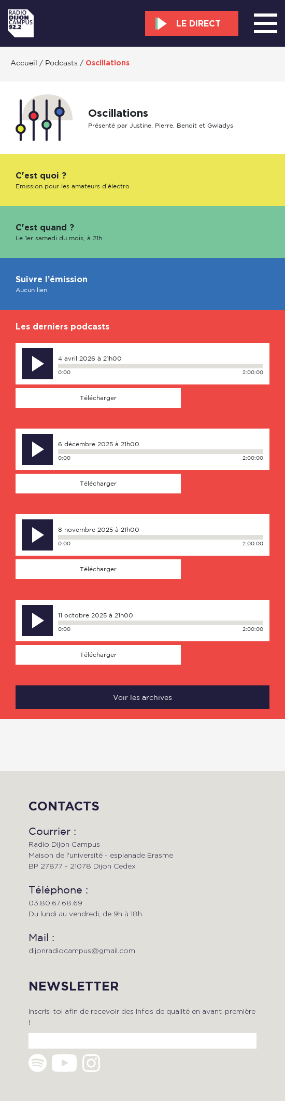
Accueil (23, 62)
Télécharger (98, 397)
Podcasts (61, 62)
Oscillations (108, 63)
